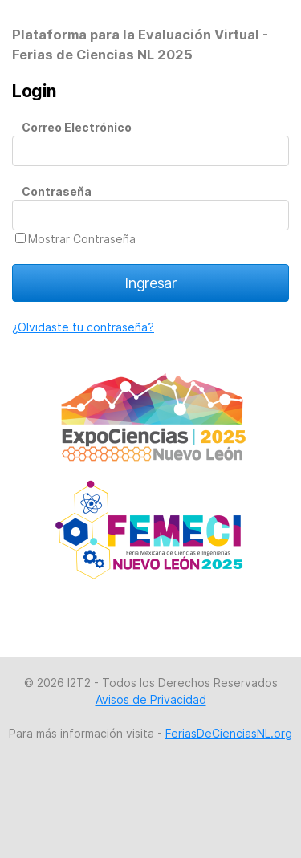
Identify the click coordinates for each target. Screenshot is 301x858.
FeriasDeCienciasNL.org (228, 733)
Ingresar (150, 282)
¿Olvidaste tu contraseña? (83, 327)
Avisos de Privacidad (151, 699)
